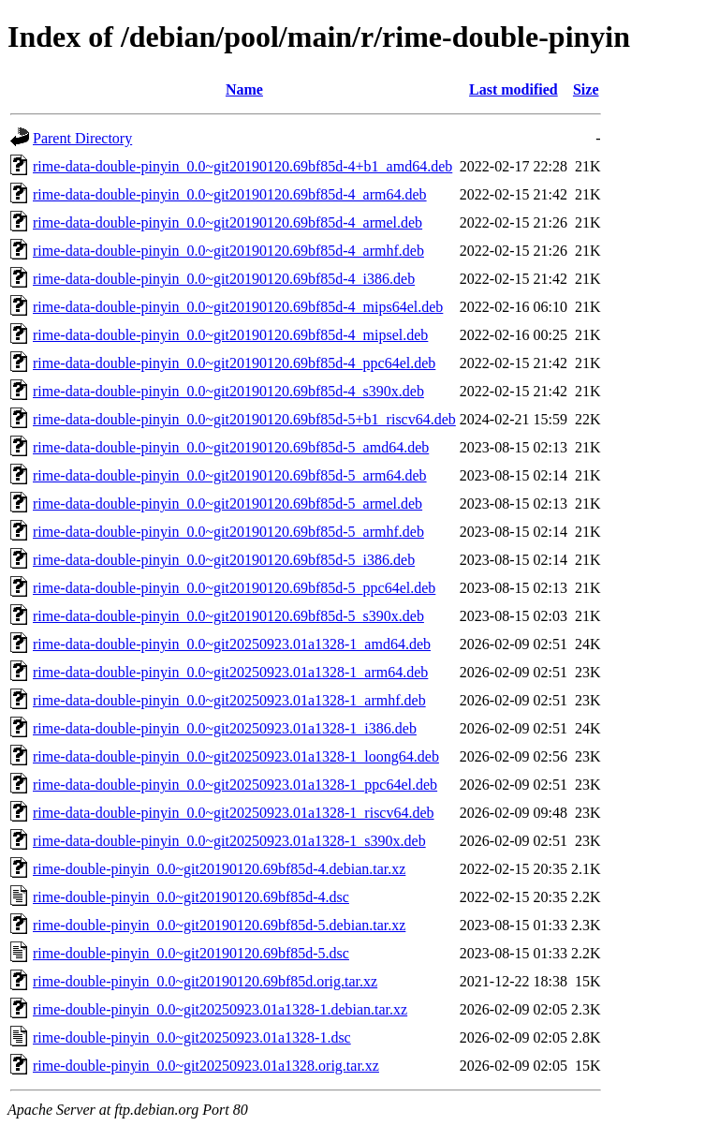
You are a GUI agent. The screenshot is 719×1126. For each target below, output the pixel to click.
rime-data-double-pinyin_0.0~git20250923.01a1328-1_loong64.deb (236, 756)
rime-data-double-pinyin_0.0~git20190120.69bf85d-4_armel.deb (227, 222)
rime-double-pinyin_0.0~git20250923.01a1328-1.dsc (192, 1037)
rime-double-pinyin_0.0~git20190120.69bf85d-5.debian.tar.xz (219, 925)
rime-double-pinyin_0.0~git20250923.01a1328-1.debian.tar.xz (220, 1009)
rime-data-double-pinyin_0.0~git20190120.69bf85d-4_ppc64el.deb (234, 363)
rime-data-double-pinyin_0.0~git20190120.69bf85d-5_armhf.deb (228, 532)
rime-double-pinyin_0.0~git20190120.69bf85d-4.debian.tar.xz (219, 869)
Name (244, 89)
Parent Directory (82, 138)
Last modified (513, 89)
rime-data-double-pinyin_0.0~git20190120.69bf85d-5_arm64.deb (230, 475)
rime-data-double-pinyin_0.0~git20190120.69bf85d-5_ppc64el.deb (234, 588)
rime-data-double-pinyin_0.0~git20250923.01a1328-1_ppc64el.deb (235, 785)
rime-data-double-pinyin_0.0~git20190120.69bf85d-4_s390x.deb (228, 391)
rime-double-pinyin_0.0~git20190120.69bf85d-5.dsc (191, 953)
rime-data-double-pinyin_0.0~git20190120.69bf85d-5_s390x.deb (228, 616)
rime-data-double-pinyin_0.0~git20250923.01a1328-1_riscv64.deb (233, 813)
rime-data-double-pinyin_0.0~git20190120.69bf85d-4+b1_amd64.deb (242, 166)
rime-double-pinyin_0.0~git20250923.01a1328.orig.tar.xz (206, 1066)
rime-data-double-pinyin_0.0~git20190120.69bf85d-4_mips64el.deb (238, 307)
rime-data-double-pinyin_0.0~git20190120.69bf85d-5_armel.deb (227, 503)
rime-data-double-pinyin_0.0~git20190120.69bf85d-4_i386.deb (224, 279)
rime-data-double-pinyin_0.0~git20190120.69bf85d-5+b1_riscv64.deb (244, 419)
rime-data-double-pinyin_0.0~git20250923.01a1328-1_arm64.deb (230, 672)
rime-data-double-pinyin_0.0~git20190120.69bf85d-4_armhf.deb (228, 251)
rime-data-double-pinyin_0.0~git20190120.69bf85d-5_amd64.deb (231, 447)
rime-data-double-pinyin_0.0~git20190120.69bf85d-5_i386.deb (224, 560)
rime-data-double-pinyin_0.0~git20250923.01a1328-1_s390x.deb (229, 841)
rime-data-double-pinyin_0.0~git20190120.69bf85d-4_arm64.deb (230, 194)
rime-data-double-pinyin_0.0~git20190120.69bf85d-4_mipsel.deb (230, 335)
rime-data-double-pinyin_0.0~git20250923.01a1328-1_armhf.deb (229, 700)
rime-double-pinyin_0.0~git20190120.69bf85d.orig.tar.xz (205, 981)
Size (586, 89)
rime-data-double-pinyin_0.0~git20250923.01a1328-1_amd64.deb (232, 644)
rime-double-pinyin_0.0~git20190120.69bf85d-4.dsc (191, 897)
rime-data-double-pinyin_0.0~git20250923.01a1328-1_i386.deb (225, 728)
